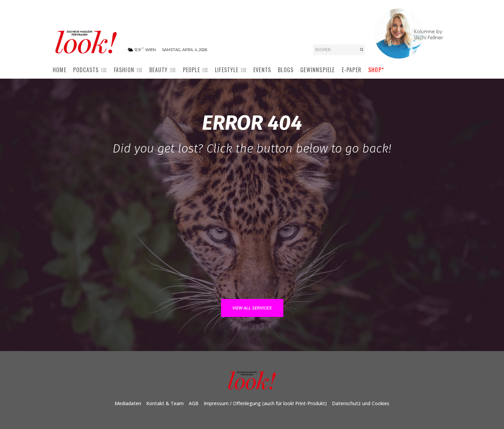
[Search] (361, 49)
